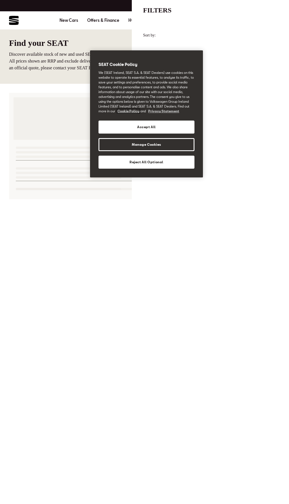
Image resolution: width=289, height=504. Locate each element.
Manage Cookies (146, 144)
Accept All (146, 127)
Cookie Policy (128, 111)
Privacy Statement (163, 111)
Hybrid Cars (140, 20)
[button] (273, 489)
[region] (146, 113)
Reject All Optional (146, 162)
